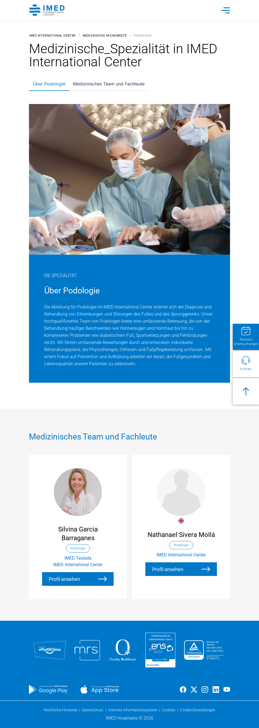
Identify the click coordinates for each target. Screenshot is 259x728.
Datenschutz (93, 710)
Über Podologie (49, 84)
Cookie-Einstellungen (197, 710)
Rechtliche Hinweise (61, 710)
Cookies (169, 710)
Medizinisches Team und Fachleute (109, 84)
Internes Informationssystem (133, 710)
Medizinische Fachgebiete (105, 35)
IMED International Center (52, 35)
